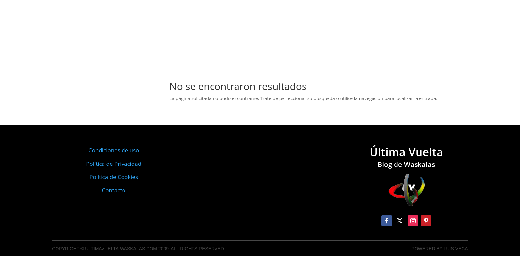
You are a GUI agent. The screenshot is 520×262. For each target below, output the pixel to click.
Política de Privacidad (113, 163)
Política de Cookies (113, 177)
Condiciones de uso (113, 150)
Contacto (113, 190)
